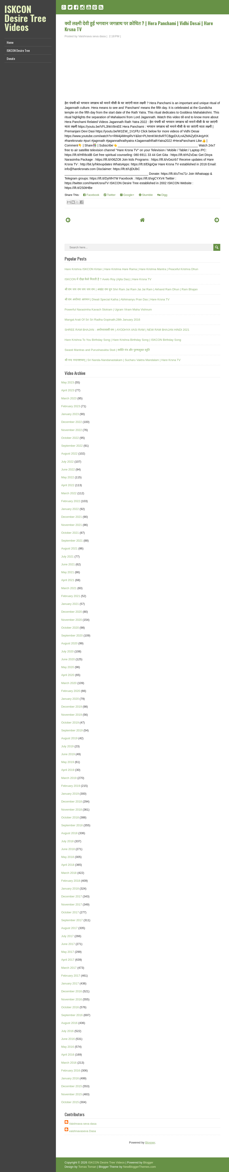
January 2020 (70, 698)
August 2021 (69, 548)
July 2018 (67, 841)
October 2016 (70, 1007)
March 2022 (69, 493)
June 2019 (68, 754)
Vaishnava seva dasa (83, 1123)
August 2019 (69, 738)
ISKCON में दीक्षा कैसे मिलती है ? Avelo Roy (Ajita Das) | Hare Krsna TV (108, 279)
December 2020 (71, 611)
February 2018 (70, 880)
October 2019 (70, 722)
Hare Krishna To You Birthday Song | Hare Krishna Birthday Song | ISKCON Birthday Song (123, 339)
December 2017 (71, 896)
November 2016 (71, 999)
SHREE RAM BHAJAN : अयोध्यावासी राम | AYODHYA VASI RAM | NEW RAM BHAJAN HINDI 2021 (127, 329)
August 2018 (69, 833)
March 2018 (69, 873)
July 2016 (67, 1031)
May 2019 (67, 762)
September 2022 (72, 445)
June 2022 (68, 469)
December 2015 (71, 1086)
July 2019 (67, 746)
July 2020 (67, 651)
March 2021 (69, 588)
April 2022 (67, 485)
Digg (162, 195)
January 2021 (70, 604)
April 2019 (67, 770)
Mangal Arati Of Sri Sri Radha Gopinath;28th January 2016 (102, 319)
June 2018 (68, 849)
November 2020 (71, 619)
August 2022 (69, 453)
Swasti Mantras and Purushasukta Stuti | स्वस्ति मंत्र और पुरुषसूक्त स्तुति (107, 350)
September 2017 (72, 920)
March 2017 (69, 967)
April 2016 (67, 1054)
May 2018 (67, 857)
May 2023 (67, 382)
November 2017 (71, 904)
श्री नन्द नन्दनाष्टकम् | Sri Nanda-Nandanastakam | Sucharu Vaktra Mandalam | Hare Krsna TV (123, 360)
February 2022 (70, 501)
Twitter (110, 195)
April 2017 (67, 959)
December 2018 (71, 801)
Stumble (146, 195)
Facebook (91, 195)
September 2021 (72, 540)
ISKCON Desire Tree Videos (25, 18)
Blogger (150, 1142)
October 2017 (70, 912)
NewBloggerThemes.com (139, 1166)
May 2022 (67, 477)
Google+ (127, 195)
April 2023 (67, 390)
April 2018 (67, 864)
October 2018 (70, 817)
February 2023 (70, 406)
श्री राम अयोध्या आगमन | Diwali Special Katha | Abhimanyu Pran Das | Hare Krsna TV (117, 299)
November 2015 (71, 1094)
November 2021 (71, 525)
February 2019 (70, 785)
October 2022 (70, 438)
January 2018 (70, 888)
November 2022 (71, 430)
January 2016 (70, 1078)
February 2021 (70, 596)
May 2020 (67, 667)
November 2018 (71, 809)
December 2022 (71, 422)
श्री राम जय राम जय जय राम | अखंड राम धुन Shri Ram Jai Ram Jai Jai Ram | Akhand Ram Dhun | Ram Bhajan (131, 289)
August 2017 (69, 928)
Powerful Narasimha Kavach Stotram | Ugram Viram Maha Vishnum (108, 309)
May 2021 (67, 572)
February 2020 (70, 691)
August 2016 (69, 1023)
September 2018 (72, 825)
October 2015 (70, 1102)
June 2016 (68, 1039)
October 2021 (70, 532)
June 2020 (68, 659)
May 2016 (67, 1046)
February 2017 (70, 975)
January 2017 (70, 983)
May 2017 (67, 951)
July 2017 (67, 936)
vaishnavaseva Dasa (82, 1131)
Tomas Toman (87, 1166)
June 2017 (68, 944)
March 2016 (69, 1062)
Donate (11, 58)
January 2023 (70, 414)
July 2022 (67, 461)
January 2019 (70, 793)
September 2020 (72, 635)
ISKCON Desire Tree (18, 50)
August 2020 (69, 643)
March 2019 (69, 778)
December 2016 (71, 991)
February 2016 (70, 1070)
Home (10, 42)
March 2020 (69, 683)
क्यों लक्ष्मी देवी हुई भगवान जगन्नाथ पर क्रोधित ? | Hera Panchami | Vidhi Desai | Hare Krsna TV (139, 26)
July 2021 (67, 556)
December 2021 (71, 516)
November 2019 (71, 714)
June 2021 (68, 564)
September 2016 (72, 1015)
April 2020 (67, 675)
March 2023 (69, 398)
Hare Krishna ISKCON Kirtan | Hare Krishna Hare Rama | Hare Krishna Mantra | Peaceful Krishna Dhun (131, 269)
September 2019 (72, 730)
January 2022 (70, 509)
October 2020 (70, 627)
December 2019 (71, 706)
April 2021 (67, 580)
